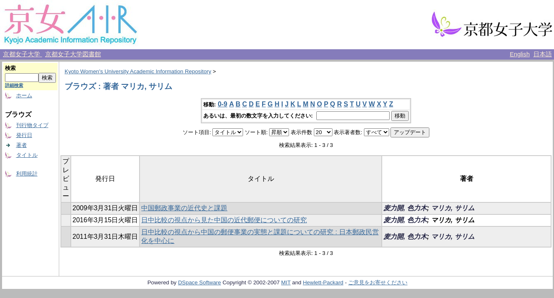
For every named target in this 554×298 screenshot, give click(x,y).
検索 (10, 68)
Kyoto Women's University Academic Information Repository (138, 71)
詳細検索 (14, 85)
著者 (21, 145)
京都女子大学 (22, 54)
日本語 (542, 54)
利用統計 (27, 174)
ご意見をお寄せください (377, 282)
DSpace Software (199, 282)
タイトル (27, 155)
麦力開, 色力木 (405, 207)
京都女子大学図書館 (73, 54)
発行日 (24, 135)
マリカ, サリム (453, 207)
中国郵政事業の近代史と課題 (184, 207)
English (520, 54)
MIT (286, 282)
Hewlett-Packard (323, 282)
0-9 (222, 104)
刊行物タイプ (32, 125)
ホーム (24, 95)
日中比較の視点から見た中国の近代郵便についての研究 (224, 219)
